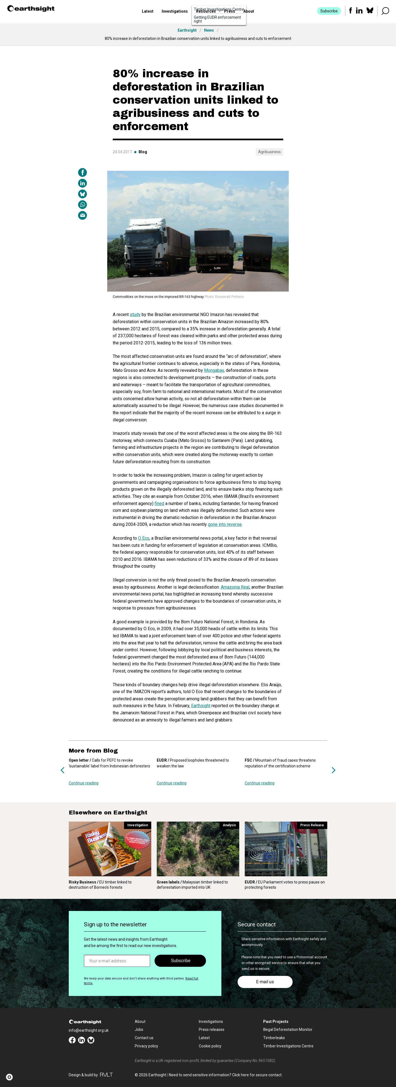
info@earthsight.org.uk (89, 1030)
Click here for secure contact (257, 1075)
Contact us (144, 1038)
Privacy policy (146, 1046)
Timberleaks (274, 1038)
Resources (206, 12)
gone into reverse (225, 524)
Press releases (211, 1029)
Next (334, 770)
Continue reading (83, 783)
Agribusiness (269, 152)
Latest (147, 12)
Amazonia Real (235, 587)
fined (159, 503)
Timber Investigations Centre (288, 1046)
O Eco (143, 538)
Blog (143, 152)
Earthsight (200, 705)
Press (229, 12)
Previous (62, 770)
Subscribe (328, 11)
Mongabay (214, 370)
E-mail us (265, 981)
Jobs (139, 1029)
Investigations (175, 12)
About (248, 12)
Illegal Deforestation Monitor (287, 1029)
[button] (11, 1077)
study (135, 314)
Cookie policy (210, 1046)
